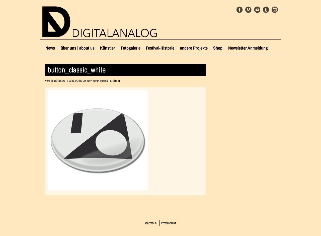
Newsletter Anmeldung (248, 48)
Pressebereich (169, 222)
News (50, 48)
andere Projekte (194, 48)
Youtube (257, 10)
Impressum (150, 222)
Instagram (275, 10)
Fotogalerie (130, 48)
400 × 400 (92, 80)
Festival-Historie (160, 48)
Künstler (107, 48)
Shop (217, 48)
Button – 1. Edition (110, 80)
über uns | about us (78, 48)
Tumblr (266, 10)
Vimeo (248, 10)
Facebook (239, 10)
